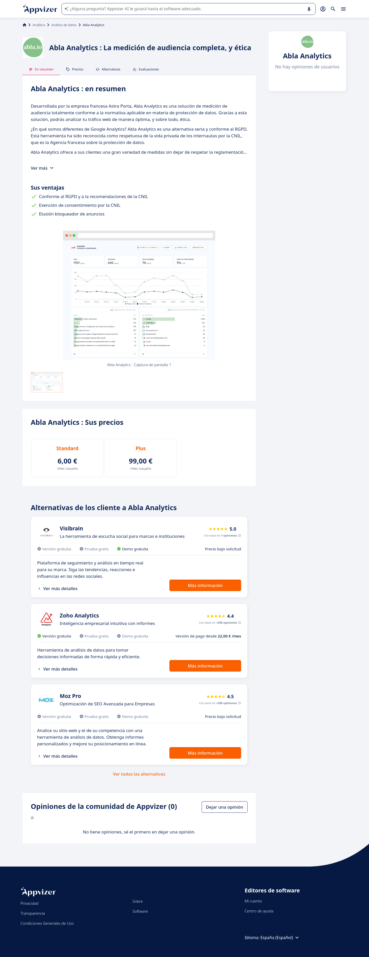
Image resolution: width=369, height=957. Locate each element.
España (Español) (280, 937)
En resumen (41, 69)
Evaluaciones (145, 69)
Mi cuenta (253, 900)
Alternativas (108, 69)
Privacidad (29, 903)
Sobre (137, 901)
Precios (74, 69)
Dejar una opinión (224, 807)
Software (140, 911)
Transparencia (32, 913)
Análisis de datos (63, 25)
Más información (205, 585)
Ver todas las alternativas (139, 774)
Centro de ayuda (259, 910)
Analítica (39, 25)
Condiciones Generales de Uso (47, 923)
